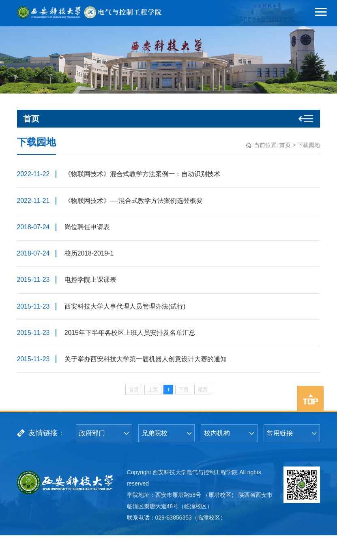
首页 (285, 145)
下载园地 (308, 145)
